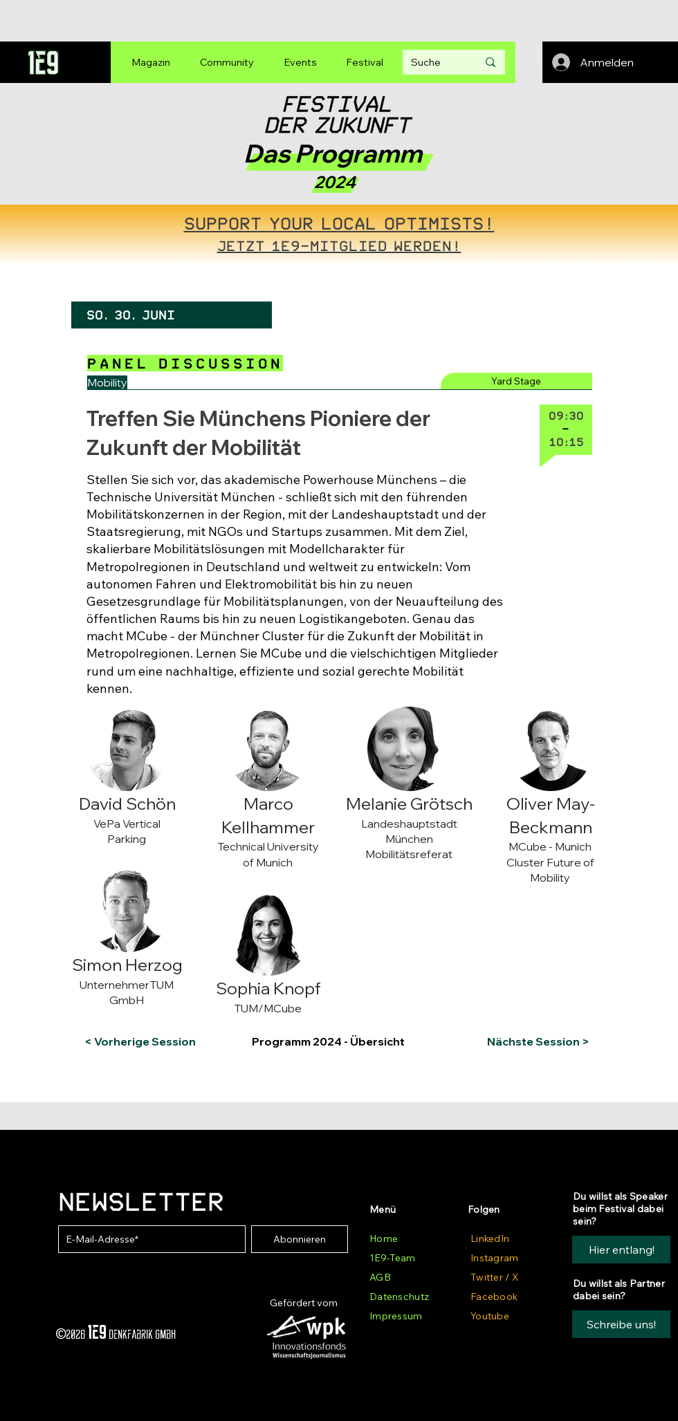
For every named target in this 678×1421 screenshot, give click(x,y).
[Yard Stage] (516, 381)
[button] (140, 717)
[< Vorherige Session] (140, 1041)
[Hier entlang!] (621, 1249)
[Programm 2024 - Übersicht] (337, 1041)
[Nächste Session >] (535, 1041)
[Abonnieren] (299, 1239)
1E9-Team (392, 1258)
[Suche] (434, 62)
